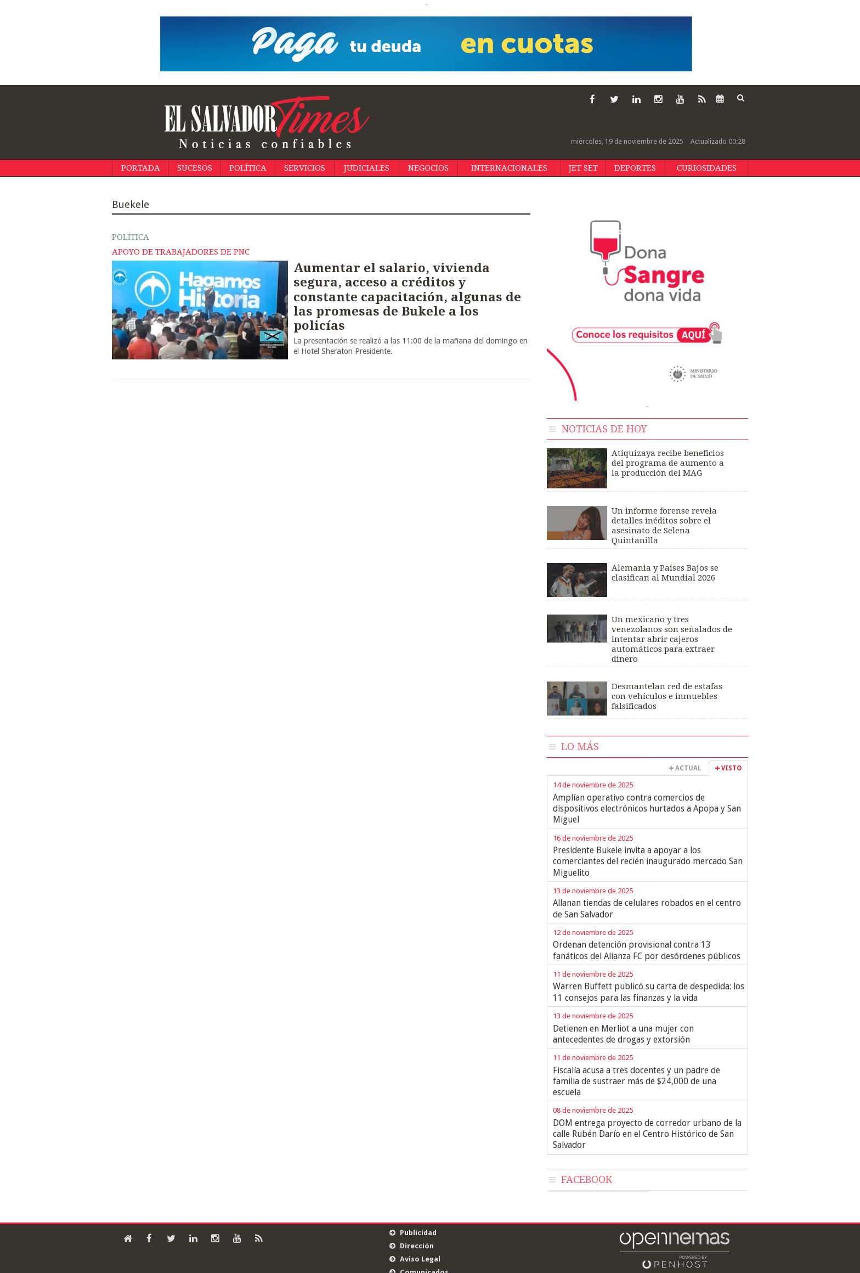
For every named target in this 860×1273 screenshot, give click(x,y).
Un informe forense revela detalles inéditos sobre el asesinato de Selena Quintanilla (664, 525)
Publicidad (418, 1233)
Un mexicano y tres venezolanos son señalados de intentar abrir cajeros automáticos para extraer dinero (672, 639)
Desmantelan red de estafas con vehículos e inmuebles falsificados (667, 696)
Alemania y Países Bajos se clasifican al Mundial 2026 (665, 573)
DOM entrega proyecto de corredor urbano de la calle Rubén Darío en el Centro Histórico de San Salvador (647, 1134)
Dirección (417, 1246)
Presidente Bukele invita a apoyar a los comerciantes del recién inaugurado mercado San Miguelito (648, 861)
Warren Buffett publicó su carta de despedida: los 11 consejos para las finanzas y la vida (648, 991)
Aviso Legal (420, 1259)
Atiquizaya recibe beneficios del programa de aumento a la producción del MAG (668, 463)
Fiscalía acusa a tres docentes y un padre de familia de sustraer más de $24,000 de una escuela (636, 1081)
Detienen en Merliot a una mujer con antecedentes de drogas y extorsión (623, 1034)
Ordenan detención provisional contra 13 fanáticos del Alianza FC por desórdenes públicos (646, 950)
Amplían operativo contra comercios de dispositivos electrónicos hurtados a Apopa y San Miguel (647, 808)
